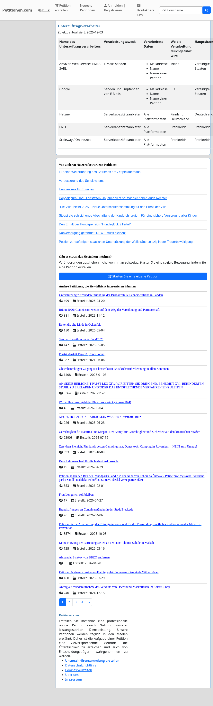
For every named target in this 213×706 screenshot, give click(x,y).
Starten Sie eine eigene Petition (133, 276)
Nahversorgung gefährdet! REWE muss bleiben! (92, 233)
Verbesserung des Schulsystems (81, 180)
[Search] (181, 10)
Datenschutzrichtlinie (80, 665)
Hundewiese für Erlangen (76, 189)
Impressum (73, 679)
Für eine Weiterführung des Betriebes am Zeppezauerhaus (99, 172)
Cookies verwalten (78, 670)
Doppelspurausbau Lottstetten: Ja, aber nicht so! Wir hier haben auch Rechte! (113, 198)
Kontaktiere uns (145, 10)
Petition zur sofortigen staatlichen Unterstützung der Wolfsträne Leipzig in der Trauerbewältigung (126, 241)
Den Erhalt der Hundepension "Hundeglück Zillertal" (95, 224)
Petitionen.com (17, 10)
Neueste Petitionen (87, 7)
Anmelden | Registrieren (114, 7)
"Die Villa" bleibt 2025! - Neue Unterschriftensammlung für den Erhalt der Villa (112, 207)
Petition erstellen (63, 7)
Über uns (72, 675)
